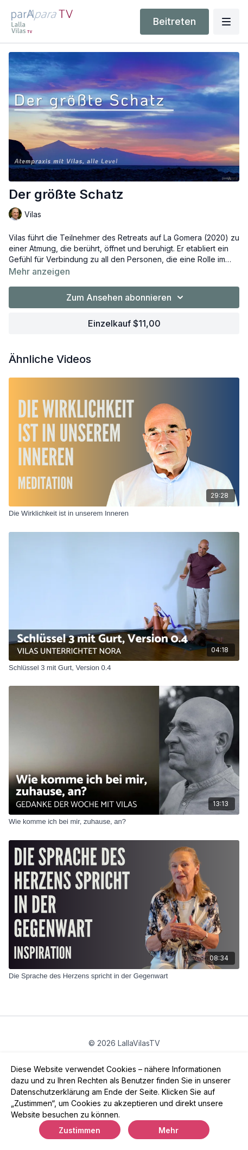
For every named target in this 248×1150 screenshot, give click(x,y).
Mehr (168, 1130)
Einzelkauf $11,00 (124, 323)
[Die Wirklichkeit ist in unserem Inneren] (124, 513)
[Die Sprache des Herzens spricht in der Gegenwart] (124, 976)
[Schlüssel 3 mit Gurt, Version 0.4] (124, 667)
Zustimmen (79, 1130)
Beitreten (174, 21)
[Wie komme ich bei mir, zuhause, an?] (124, 821)
